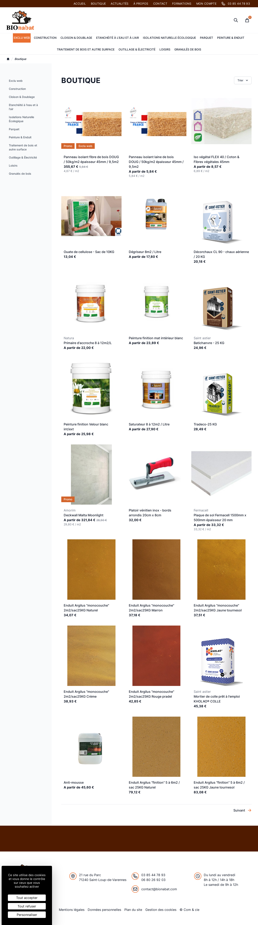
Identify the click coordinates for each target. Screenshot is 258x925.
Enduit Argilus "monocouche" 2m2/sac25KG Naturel (86, 607)
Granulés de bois (187, 49)
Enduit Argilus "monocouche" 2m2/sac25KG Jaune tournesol (218, 607)
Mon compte (206, 3)
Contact (160, 3)
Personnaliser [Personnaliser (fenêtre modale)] (27, 915)
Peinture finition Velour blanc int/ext (86, 426)
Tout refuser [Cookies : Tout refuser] (27, 906)
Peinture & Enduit (230, 37)
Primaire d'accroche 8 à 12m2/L (88, 343)
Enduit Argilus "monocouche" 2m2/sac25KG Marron (151, 607)
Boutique (98, 3)
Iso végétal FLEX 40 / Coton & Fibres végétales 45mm (216, 159)
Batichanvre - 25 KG (209, 343)
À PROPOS (140, 3)
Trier (243, 80)
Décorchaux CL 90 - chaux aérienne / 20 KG (221, 254)
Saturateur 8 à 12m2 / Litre (149, 424)
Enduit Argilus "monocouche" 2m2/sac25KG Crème (86, 694)
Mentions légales (71, 910)
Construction (45, 37)
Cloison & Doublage (76, 37)
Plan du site (133, 910)
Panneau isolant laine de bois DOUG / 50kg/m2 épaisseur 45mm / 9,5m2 (156, 162)
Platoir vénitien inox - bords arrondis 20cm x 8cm (150, 512)
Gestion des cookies (160, 910)
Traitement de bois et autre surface (85, 49)
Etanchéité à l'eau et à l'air (117, 37)
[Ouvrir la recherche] (235, 20)
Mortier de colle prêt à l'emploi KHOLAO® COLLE (217, 698)
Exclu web (22, 37)
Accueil (80, 3)
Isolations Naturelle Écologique (169, 37)
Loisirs (164, 49)
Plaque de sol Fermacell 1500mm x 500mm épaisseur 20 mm (220, 517)
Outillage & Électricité (137, 49)
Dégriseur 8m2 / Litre (145, 252)
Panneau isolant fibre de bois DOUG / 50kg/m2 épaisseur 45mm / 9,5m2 (91, 159)
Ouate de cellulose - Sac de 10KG (89, 252)
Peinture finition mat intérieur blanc (156, 338)
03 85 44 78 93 (235, 4)
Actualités (120, 3)
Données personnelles (104, 910)
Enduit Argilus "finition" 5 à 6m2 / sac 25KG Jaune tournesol (219, 784)
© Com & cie (189, 910)
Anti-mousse (74, 782)
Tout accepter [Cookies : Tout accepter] (26, 898)
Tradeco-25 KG (205, 424)
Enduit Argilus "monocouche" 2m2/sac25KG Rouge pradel (151, 694)
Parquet (206, 37)
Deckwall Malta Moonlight (83, 515)
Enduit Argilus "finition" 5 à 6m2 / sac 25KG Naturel (154, 784)
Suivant (242, 810)
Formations (181, 3)
